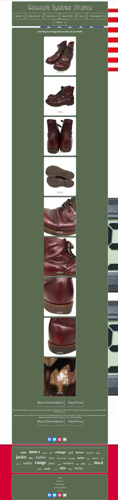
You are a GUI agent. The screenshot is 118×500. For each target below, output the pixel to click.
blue (31, 458)
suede (59, 464)
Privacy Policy (59, 484)
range (40, 462)
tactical (89, 452)
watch (51, 458)
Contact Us (59, 481)
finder (52, 463)
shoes (39, 469)
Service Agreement (60, 487)
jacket (21, 457)
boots (90, 464)
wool (97, 453)
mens (79, 468)
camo (19, 464)
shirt (88, 458)
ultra (102, 458)
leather (41, 457)
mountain (72, 458)
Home (60, 478)
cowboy (55, 469)
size (63, 468)
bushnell (95, 458)
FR (61, 491)
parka (81, 457)
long (70, 469)
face (83, 463)
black (98, 462)
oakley (28, 463)
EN (58, 491)
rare (51, 453)
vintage (60, 452)
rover (44, 453)
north (47, 468)
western (68, 463)
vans (23, 452)
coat (77, 464)
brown (79, 452)
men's (34, 451)
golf (70, 452)
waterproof (61, 458)
